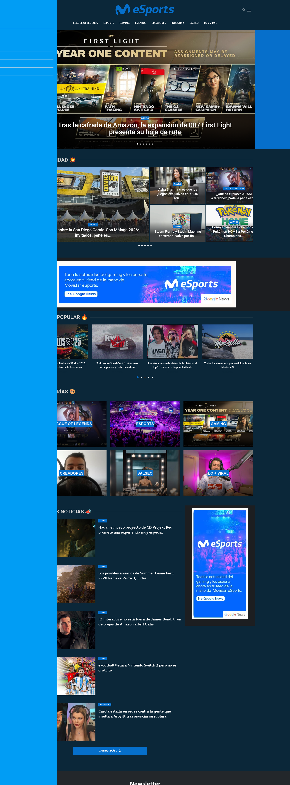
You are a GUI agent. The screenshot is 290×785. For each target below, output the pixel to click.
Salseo (194, 23)
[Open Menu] (249, 10)
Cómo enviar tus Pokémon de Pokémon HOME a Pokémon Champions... (234, 231)
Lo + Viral (210, 23)
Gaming (124, 23)
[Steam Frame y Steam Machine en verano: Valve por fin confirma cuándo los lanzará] (177, 223)
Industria (177, 23)
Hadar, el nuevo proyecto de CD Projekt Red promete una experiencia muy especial (135, 530)
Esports (108, 23)
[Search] (243, 10)
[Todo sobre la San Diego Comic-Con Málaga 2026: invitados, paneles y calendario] (93, 204)
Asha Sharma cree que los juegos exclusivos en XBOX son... (178, 193)
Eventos (140, 23)
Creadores (159, 23)
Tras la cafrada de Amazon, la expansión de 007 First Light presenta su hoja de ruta (145, 128)
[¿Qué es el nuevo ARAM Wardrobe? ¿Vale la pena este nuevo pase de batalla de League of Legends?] (234, 185)
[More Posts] (110, 751)
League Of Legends (85, 23)
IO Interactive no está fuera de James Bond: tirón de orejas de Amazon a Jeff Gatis (139, 627)
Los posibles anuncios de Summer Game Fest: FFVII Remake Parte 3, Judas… (136, 576)
